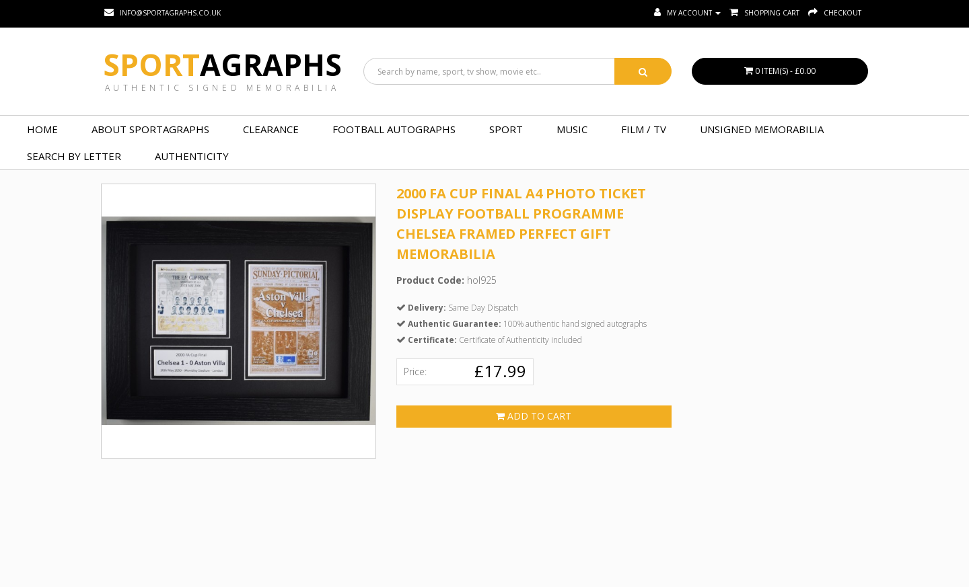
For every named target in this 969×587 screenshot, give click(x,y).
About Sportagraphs (150, 129)
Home (42, 129)
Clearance (271, 129)
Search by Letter (74, 156)
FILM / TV (643, 129)
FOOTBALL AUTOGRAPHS (394, 129)
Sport (222, 64)
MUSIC (572, 129)
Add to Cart (533, 415)
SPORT (506, 129)
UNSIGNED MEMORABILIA (762, 129)
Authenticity (192, 156)
